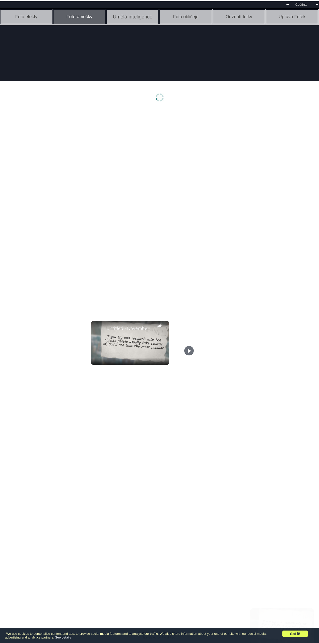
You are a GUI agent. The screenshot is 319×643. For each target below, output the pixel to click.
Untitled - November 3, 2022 (129, 328)
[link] (99, 329)
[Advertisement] (38, 188)
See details (63, 637)
